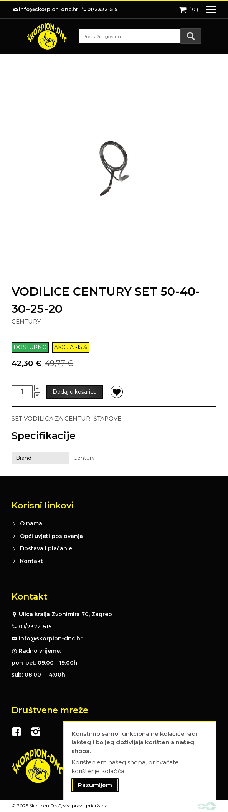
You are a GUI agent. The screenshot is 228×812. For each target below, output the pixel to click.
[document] (139, 761)
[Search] (190, 36)
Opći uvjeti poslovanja (51, 536)
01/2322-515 (35, 626)
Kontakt (31, 561)
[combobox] (139, 36)
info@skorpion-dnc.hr (51, 638)
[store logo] (47, 36)
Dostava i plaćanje (46, 548)
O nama (31, 523)
